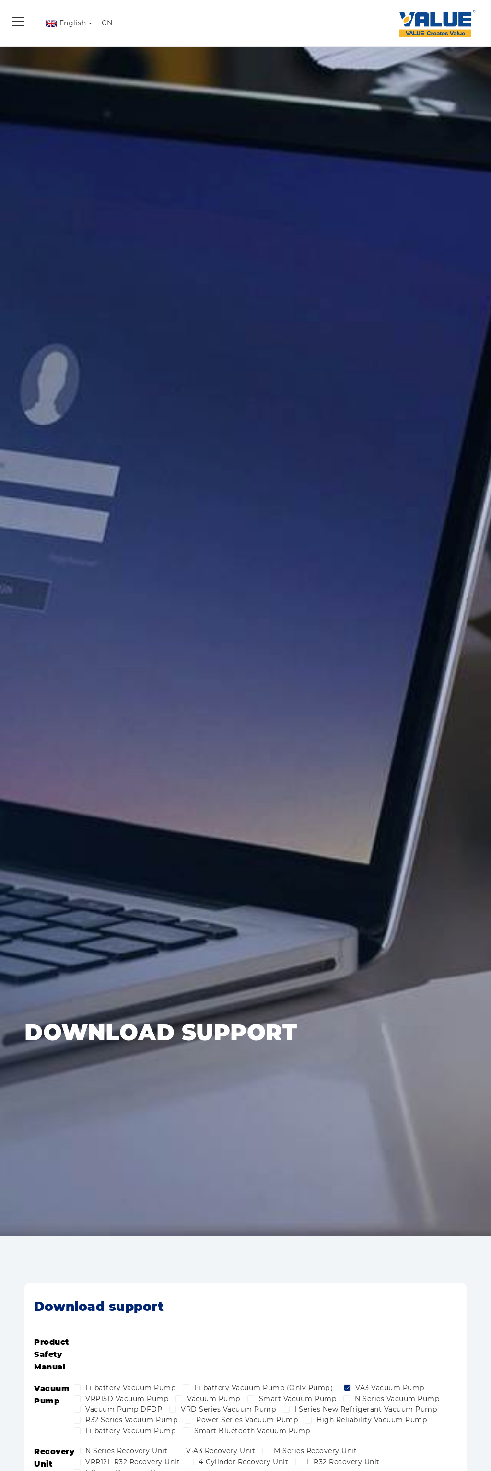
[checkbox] (77, 1386)
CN (107, 23)
